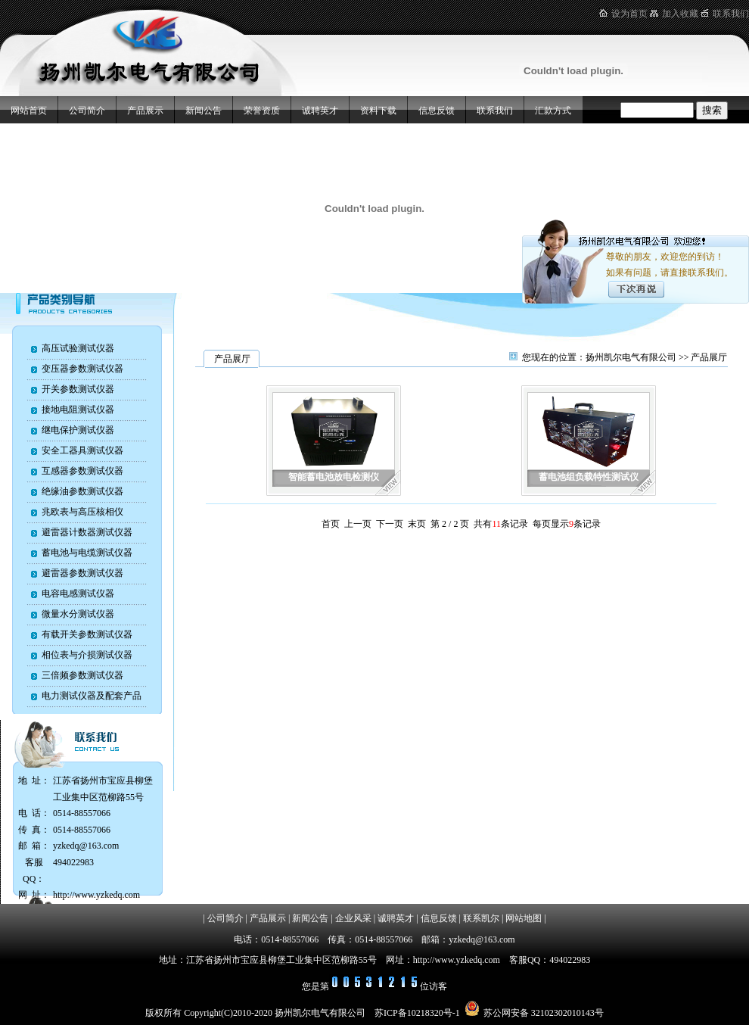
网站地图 (523, 918)
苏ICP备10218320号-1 (417, 1013)
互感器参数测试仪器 (82, 471)
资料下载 (378, 110)
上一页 (357, 524)
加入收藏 (680, 13)
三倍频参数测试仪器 (82, 675)
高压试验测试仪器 (78, 348)
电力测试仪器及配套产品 (91, 695)
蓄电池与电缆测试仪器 (87, 552)
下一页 (389, 524)
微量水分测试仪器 (78, 614)
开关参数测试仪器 (78, 389)
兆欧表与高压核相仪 (82, 511)
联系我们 (731, 13)
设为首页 (629, 13)
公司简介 (87, 110)
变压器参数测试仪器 (82, 368)
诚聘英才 (320, 110)
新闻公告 (203, 110)
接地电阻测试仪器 (78, 409)
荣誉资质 (262, 110)
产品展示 (145, 110)
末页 (417, 524)
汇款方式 (553, 110)
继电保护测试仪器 (78, 430)
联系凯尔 (481, 918)
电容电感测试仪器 (78, 593)
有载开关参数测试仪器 (87, 634)
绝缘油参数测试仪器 (82, 491)
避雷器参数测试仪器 (82, 573)
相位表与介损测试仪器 (87, 655)
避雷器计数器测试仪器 (87, 532)
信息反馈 (436, 110)
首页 (331, 524)
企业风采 (353, 918)
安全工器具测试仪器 (82, 450)
